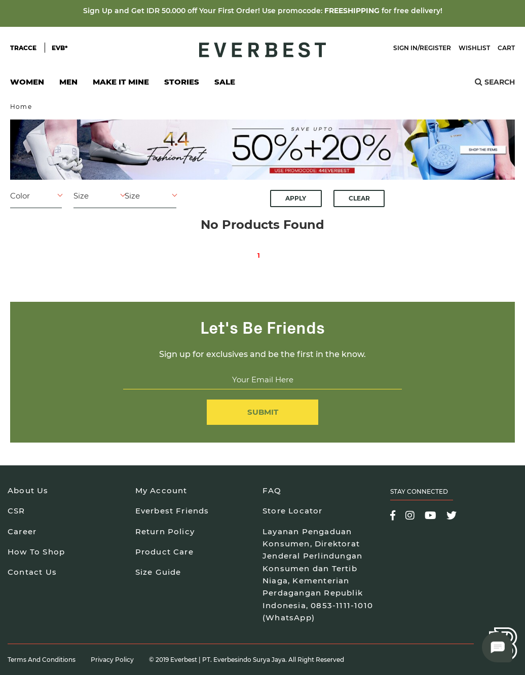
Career (22, 531)
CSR (16, 510)
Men (68, 85)
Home (21, 106)
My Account (161, 490)
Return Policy (165, 531)
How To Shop (36, 552)
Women (27, 85)
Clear (359, 198)
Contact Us (32, 572)
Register (435, 48)
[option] (262, 150)
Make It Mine (121, 85)
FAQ (272, 490)
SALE (224, 82)
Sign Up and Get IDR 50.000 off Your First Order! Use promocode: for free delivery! (262, 10)
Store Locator (292, 510)
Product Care (164, 552)
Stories (181, 82)
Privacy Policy (112, 659)
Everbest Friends (172, 510)
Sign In (405, 48)
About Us (28, 490)
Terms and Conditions (42, 659)
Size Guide (158, 572)
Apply (295, 198)
